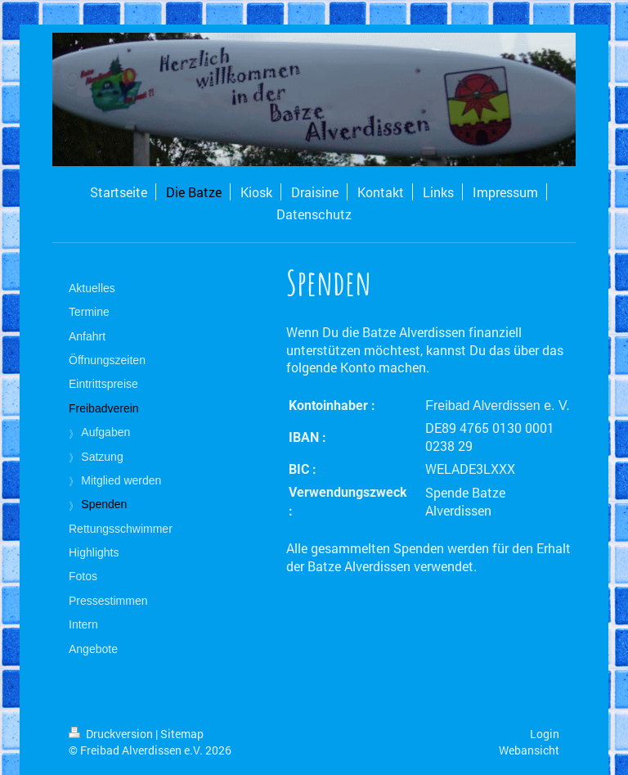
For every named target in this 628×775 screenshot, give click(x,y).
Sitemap (182, 733)
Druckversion (112, 733)
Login (544, 733)
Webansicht (529, 750)
